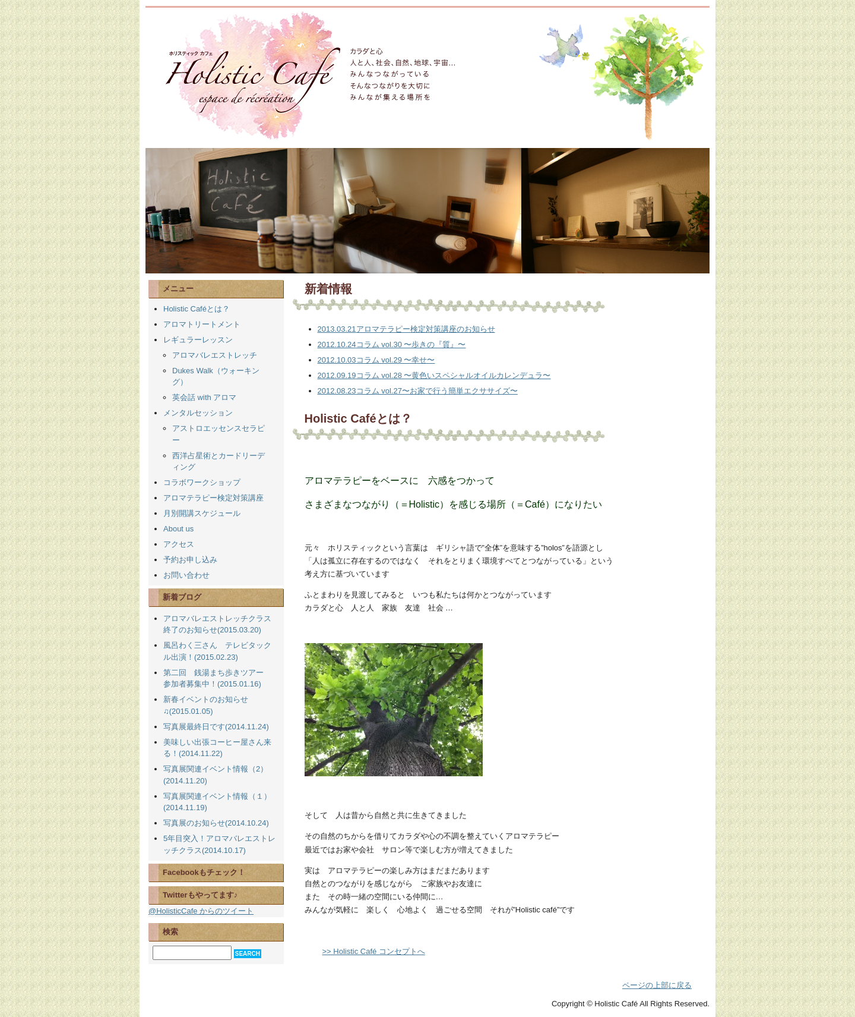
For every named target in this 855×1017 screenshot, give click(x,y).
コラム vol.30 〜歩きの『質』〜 (392, 344)
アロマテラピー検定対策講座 (213, 497)
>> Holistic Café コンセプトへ (373, 951)
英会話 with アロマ (204, 397)
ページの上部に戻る (657, 985)
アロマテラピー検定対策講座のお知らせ (406, 329)
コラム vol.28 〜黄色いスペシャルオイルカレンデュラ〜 (434, 375)
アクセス (178, 544)
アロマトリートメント (201, 324)
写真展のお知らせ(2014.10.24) (216, 822)
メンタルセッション (198, 412)
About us (178, 528)
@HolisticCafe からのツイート (201, 910)
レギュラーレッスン (198, 339)
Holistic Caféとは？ (196, 308)
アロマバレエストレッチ (214, 355)
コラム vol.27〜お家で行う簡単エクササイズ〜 (418, 390)
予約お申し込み (190, 559)
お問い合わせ (186, 575)
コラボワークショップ (201, 482)
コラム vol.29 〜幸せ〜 (376, 359)
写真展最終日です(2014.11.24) (216, 726)
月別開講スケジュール (201, 513)
